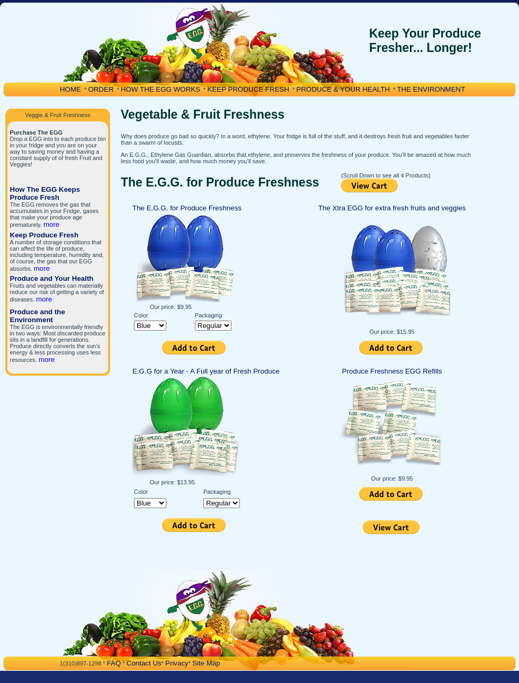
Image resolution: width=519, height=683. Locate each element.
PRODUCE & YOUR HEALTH (343, 89)
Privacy (177, 663)
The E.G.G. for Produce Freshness (186, 208)
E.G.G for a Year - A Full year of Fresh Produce (206, 371)
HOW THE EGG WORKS (160, 89)
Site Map (206, 663)
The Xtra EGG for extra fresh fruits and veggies (392, 208)
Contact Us (144, 663)
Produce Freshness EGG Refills (392, 371)
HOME (70, 89)
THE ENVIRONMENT (431, 89)
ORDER (100, 89)
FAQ (114, 663)
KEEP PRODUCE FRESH (249, 89)
